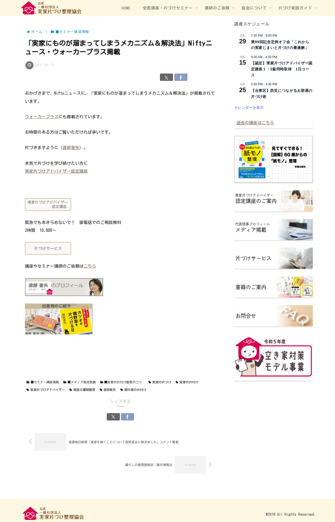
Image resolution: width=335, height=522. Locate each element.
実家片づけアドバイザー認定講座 (56, 171)
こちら (89, 266)
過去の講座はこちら (255, 123)
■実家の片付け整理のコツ (121, 382)
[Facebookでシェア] (180, 77)
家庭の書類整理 (82, 389)
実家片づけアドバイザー (45, 389)
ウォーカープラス (41, 117)
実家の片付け (187, 382)
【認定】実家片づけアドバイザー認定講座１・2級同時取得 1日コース (281, 69)
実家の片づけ (159, 382)
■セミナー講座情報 (42, 382)
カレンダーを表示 (249, 107)
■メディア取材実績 (79, 382)
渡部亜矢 (71, 147)
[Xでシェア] (166, 77)
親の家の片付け (133, 389)
